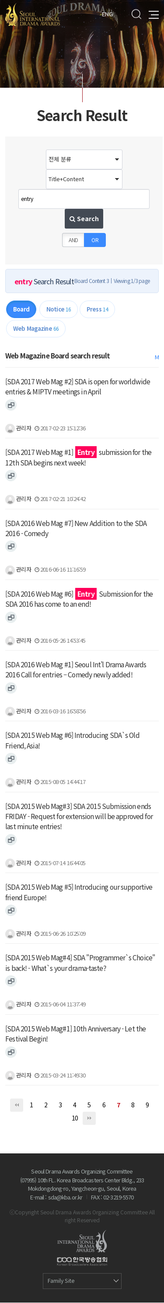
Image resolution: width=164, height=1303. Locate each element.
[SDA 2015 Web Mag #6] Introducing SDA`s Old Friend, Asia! (72, 741)
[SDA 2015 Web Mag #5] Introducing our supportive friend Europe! (78, 892)
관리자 (18, 428)
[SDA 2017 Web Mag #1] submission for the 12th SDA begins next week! (78, 458)
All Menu (154, 14)
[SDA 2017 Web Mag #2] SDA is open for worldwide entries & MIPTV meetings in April (77, 387)
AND (74, 240)
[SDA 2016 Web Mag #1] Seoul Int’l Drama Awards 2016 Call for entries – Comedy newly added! (75, 670)
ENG (107, 13)
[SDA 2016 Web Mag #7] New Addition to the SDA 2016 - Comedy (76, 528)
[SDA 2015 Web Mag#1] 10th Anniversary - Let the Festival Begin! (75, 1034)
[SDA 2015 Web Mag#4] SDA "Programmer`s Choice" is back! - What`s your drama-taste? (80, 963)
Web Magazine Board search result (57, 356)
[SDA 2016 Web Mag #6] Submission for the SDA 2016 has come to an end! (79, 599)
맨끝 (89, 1118)
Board (21, 309)
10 (75, 1118)
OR (94, 240)
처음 (16, 1105)
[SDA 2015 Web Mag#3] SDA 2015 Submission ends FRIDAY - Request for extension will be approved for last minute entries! (79, 817)
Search (136, 14)
